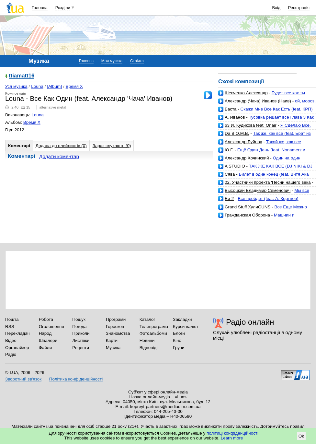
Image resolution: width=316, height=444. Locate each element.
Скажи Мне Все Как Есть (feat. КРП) (276, 109)
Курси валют (185, 326)
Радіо (10, 354)
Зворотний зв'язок (23, 379)
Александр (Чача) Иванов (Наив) (258, 101)
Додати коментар (59, 156)
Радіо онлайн (250, 322)
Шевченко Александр (246, 92)
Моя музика (111, 61)
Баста (231, 109)
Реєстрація (299, 7)
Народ (45, 333)
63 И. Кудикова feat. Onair (250, 125)
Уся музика (16, 86)
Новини (147, 340)
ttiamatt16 (21, 76)
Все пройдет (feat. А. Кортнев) (268, 198)
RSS (9, 326)
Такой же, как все (283, 141)
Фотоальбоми (153, 333)
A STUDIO (235, 166)
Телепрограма (154, 326)
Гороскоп (115, 326)
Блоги (179, 333)
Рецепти (80, 347)
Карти (112, 340)
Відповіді (149, 347)
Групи (178, 347)
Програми (116, 319)
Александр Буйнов (243, 141)
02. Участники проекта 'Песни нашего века (267, 182)
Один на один (286, 158)
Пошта (11, 319)
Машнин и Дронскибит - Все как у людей (256, 218)
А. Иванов (235, 117)
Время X (74, 86)
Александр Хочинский (247, 158)
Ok (301, 436)
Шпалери (48, 340)
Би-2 (229, 198)
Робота (46, 319)
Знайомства (118, 333)
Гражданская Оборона (247, 215)
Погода (79, 326)
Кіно (177, 340)
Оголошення (51, 326)
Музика (113, 347)
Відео (11, 340)
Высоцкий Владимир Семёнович (257, 190)
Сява (230, 174)
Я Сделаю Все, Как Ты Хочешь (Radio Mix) (264, 128)
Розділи (62, 7)
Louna (37, 86)
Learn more (232, 438)
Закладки (182, 319)
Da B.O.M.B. (237, 133)
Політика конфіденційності (76, 379)
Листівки (80, 340)
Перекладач (17, 333)
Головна (40, 7)
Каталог (147, 319)
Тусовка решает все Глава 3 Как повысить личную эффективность (266, 120)
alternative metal (52, 107)
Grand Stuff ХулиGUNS (247, 206)
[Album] (54, 86)
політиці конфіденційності (232, 433)
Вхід (276, 7)
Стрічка (137, 61)
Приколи (80, 333)
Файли (45, 347)
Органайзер (17, 347)
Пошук (78, 319)
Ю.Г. (229, 149)
